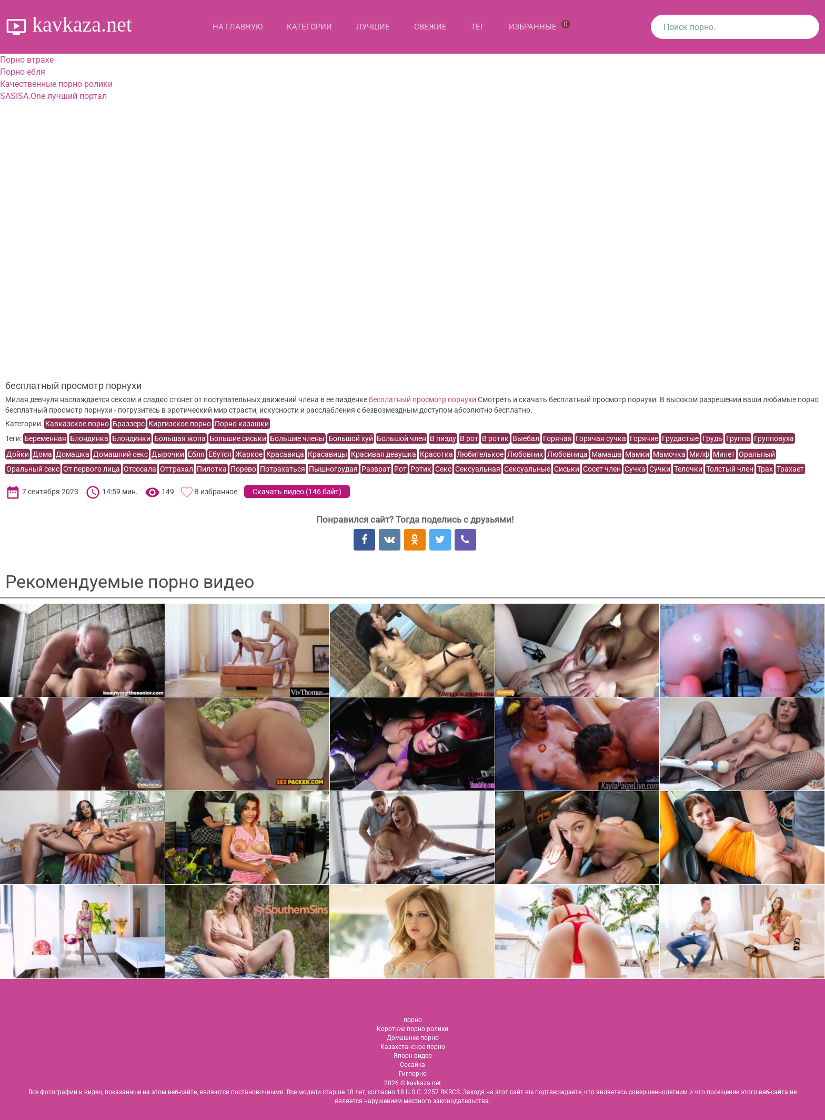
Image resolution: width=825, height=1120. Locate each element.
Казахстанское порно (412, 1047)
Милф (699, 454)
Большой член (401, 438)
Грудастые (680, 438)
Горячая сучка (601, 438)
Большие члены (297, 438)
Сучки (659, 469)
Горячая (557, 438)
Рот (400, 469)
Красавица (285, 454)
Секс (443, 469)
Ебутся (220, 454)
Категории (309, 27)
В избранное (215, 491)
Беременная (45, 438)
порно (413, 1020)
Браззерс (129, 423)
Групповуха (774, 438)
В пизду (443, 438)
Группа (738, 438)
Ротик (420, 469)
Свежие (430, 27)
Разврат (375, 469)
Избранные (539, 26)
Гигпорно (413, 1073)
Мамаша (606, 454)
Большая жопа (180, 438)
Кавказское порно (77, 423)
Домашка (72, 454)
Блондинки (131, 438)
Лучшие (373, 27)
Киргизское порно (179, 423)
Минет (724, 454)
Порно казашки (242, 423)
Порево (243, 469)
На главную (238, 27)
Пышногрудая (333, 469)
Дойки (17, 454)
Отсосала (140, 469)
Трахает (790, 469)
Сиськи (566, 469)
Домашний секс (120, 454)
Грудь (712, 438)
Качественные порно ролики (56, 84)
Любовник (525, 454)
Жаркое (249, 454)
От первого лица (91, 469)
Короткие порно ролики (412, 1029)
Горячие (644, 438)
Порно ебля (22, 72)
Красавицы (327, 454)
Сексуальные (527, 469)
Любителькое (480, 454)
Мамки (637, 454)
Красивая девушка (383, 454)
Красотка (436, 454)
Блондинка (89, 438)
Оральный (757, 454)
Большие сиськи (237, 438)
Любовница (567, 454)
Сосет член (602, 469)
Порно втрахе (27, 60)
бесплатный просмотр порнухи (422, 399)
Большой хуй (350, 438)
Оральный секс (32, 469)
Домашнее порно (413, 1038)
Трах (765, 469)
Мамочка (669, 454)
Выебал (525, 438)
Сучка (635, 469)
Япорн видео (413, 1055)
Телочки (688, 469)
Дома (42, 454)
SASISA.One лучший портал (53, 96)
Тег (478, 27)
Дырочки (168, 454)
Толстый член (729, 469)
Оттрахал (176, 469)
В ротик (495, 438)
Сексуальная (477, 469)
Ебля (196, 454)
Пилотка (212, 469)
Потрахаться (282, 469)
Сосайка (412, 1064)
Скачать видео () (297, 491)
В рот (469, 438)
